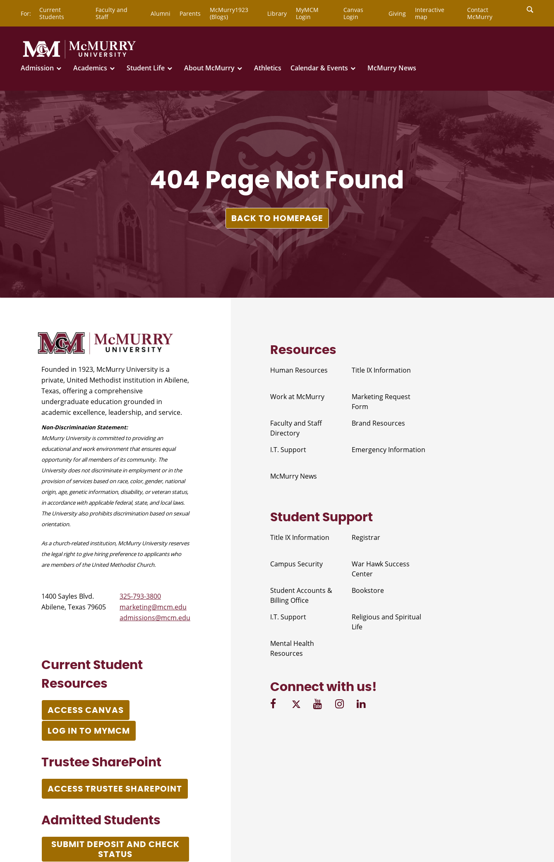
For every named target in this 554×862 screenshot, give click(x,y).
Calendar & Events (319, 67)
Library (277, 13)
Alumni (160, 13)
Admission (37, 67)
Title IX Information (381, 370)
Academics (90, 67)
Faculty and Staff (111, 13)
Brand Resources (378, 423)
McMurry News (391, 67)
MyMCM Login (307, 13)
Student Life (146, 67)
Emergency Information (388, 449)
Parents (190, 13)
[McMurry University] (79, 57)
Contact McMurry (479, 13)
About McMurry (209, 67)
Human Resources (299, 370)
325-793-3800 (140, 596)
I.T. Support (288, 449)
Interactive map (429, 13)
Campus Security (296, 563)
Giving (397, 13)
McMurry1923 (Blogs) (229, 13)
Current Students (51, 13)
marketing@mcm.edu (153, 607)
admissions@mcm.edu (155, 617)
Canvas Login (353, 13)
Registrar (366, 537)
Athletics (267, 67)
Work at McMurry (297, 396)
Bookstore (368, 590)
